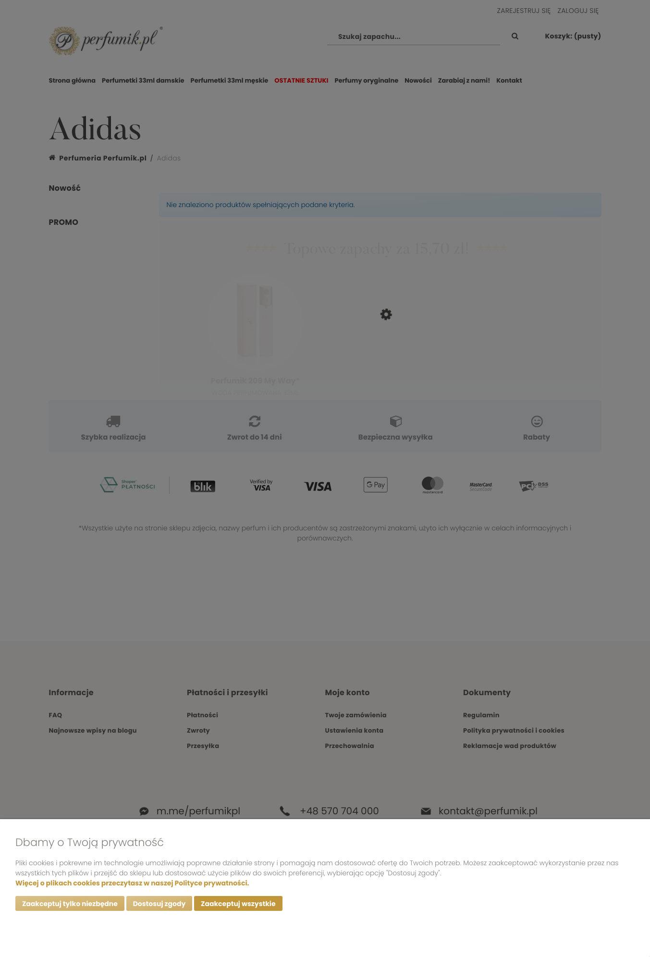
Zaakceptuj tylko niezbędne (70, 903)
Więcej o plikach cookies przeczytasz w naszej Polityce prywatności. (132, 883)
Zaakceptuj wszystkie (238, 903)
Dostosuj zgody (159, 903)
